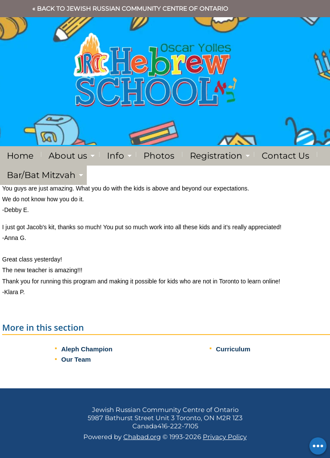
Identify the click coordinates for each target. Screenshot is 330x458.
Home (20, 156)
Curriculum (233, 349)
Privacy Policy (225, 437)
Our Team (76, 359)
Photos (159, 156)
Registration (216, 156)
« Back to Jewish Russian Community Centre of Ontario (130, 8)
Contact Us (285, 156)
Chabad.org (142, 437)
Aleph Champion (87, 349)
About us (68, 156)
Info (115, 156)
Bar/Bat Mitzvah (41, 175)
